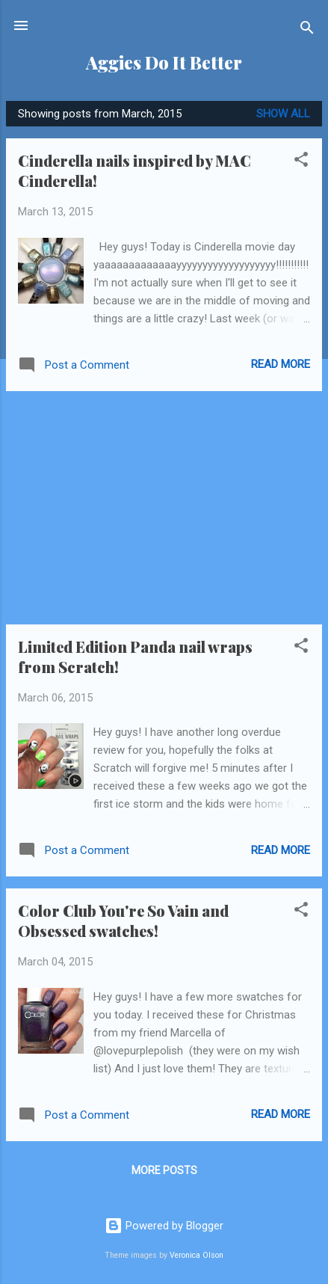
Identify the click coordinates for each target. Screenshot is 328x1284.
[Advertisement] (164, 507)
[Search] (307, 30)
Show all (283, 113)
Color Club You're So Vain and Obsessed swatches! (123, 920)
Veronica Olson (196, 1255)
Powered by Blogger (164, 1225)
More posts (164, 1170)
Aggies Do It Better (164, 62)
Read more (280, 364)
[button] (301, 161)
